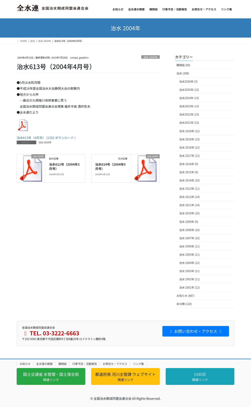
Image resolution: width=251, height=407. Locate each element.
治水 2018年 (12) (189, 147)
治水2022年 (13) (189, 114)
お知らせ (25, 364)
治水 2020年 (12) (189, 131)
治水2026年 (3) (188, 81)
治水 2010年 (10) (189, 213)
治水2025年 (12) (189, 90)
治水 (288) (182, 73)
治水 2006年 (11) (189, 246)
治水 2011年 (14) (189, 205)
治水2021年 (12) (189, 123)
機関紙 (62, 364)
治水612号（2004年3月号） (64, 166)
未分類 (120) (184, 304)
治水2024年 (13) (189, 98)
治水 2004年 (150, 57)
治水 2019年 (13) (189, 139)
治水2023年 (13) (189, 106)
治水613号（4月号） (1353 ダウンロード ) (46, 137)
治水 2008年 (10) (189, 230)
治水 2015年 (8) (188, 172)
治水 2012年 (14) (189, 197)
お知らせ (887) (185, 296)
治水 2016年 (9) (188, 164)
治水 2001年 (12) (189, 287)
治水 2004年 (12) (189, 263)
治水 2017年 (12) (189, 156)
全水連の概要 (44, 364)
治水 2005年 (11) (189, 254)
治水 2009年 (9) (188, 222)
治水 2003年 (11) (189, 271)
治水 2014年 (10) (189, 180)
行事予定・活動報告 (84, 364)
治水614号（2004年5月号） (110, 166)
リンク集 (138, 364)
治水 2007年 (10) (189, 238)
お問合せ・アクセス (115, 364)
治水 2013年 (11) (189, 188)
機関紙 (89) (183, 65)
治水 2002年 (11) (189, 279)
